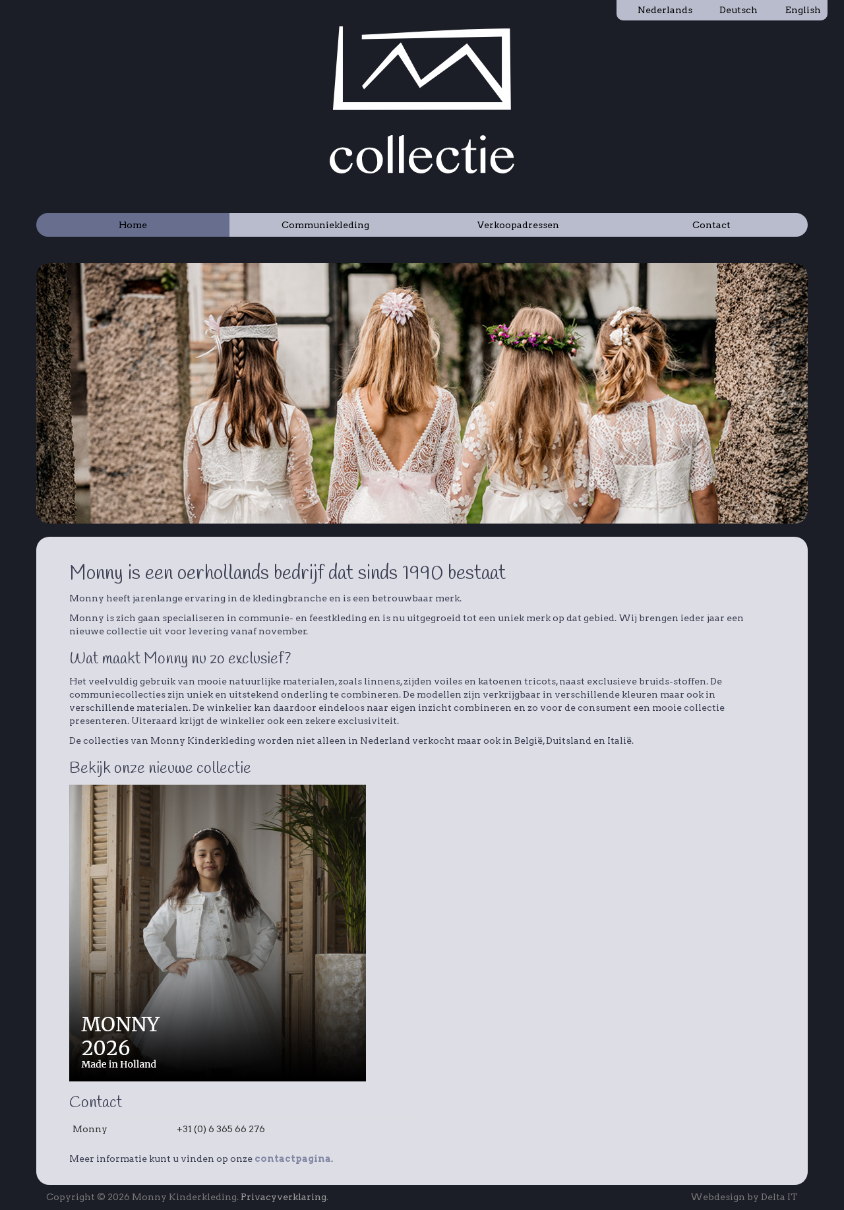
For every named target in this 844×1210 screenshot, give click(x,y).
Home (133, 225)
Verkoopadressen (518, 225)
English (796, 10)
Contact (711, 225)
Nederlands (657, 10)
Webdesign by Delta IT (744, 1197)
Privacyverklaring (283, 1197)
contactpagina (293, 1158)
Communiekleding (325, 225)
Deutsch (732, 10)
